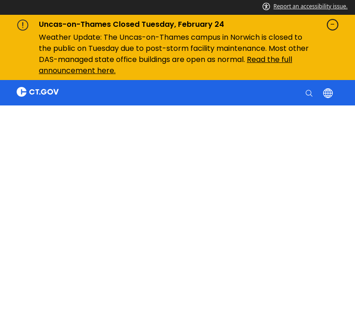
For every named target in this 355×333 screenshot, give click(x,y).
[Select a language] (329, 92)
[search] (310, 92)
